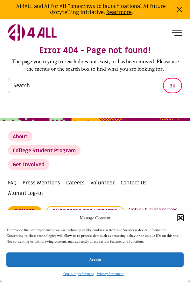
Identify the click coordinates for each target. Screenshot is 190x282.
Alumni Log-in (25, 193)
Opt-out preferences (78, 274)
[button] (180, 218)
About (20, 136)
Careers (75, 182)
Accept (95, 260)
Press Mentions (41, 182)
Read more (119, 12)
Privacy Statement (110, 274)
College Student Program (44, 150)
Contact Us (134, 182)
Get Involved (29, 164)
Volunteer (102, 182)
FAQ (12, 182)
